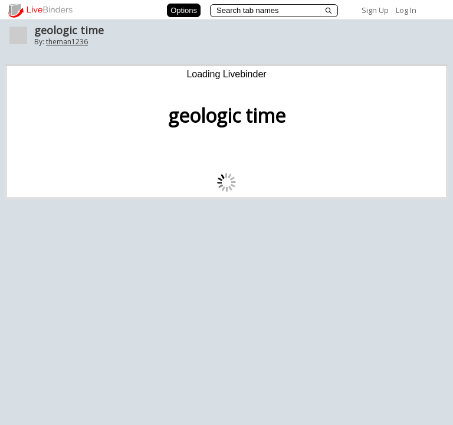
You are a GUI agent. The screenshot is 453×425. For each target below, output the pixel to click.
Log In (406, 10)
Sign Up (375, 10)
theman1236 (67, 42)
